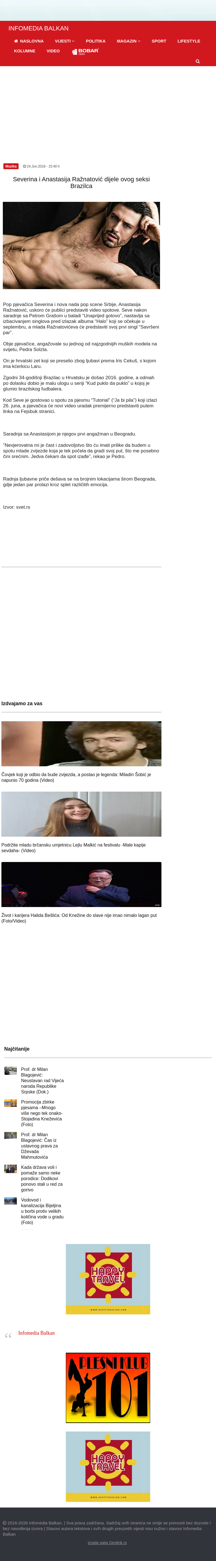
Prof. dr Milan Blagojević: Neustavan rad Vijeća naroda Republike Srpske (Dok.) (42, 1080)
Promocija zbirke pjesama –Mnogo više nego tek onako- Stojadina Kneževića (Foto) (42, 1113)
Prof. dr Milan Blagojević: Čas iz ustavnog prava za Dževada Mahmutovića (39, 1146)
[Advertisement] (108, 108)
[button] (64, 41)
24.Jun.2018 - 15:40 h (41, 166)
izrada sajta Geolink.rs (107, 1542)
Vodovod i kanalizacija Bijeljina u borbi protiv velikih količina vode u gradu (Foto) (42, 1211)
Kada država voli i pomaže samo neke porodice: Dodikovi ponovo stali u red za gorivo (42, 1178)
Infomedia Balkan (36, 1333)
